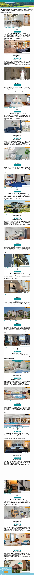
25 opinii (21, 273)
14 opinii (21, 499)
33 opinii (21, 246)
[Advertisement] (17, 473)
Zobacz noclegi (17, 31)
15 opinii (23, 113)
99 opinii (23, 193)
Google (2, 567)
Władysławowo (27, 14)
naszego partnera (20, 38)
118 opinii (25, 433)
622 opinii (21, 406)
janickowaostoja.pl (32, 0)
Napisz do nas (25, 573)
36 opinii (24, 326)
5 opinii (23, 33)
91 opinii (19, 353)
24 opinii (22, 60)
